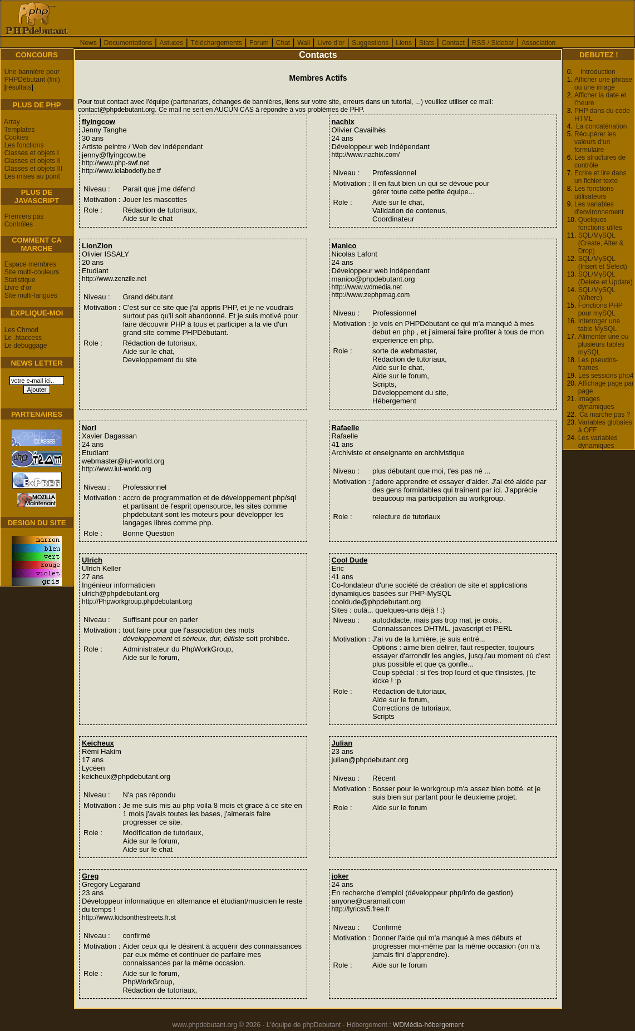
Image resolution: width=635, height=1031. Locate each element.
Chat (283, 43)
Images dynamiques (596, 403)
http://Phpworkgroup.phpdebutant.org (137, 601)
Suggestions (370, 43)
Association (538, 43)
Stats (426, 43)
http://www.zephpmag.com (371, 295)
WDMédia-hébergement (428, 1025)
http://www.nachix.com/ (366, 155)
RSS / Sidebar (493, 43)
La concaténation (601, 126)
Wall (303, 43)
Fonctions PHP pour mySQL (600, 309)
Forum (259, 43)
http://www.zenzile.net (114, 279)
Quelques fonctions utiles (600, 223)
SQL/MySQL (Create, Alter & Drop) (601, 243)
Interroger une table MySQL (599, 325)
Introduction (598, 72)
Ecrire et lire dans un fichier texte (600, 177)
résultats (18, 87)
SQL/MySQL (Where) (597, 294)
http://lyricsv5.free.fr (361, 909)
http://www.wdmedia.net (367, 287)
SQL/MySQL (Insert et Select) (602, 262)
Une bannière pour (32, 72)
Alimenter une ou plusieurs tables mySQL (603, 344)
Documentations (128, 43)
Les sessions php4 (605, 375)
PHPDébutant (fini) (32, 79)
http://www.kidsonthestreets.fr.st (129, 917)
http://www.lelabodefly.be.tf (121, 171)
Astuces (172, 43)
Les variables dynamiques (598, 442)
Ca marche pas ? (604, 414)
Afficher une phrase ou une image (603, 83)
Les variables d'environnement (598, 208)
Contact (452, 43)
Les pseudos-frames (598, 364)
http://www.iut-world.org (116, 469)
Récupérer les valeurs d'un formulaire (595, 142)
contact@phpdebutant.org (116, 110)
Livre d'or (330, 43)
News (88, 43)
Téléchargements (216, 43)
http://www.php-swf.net (115, 163)
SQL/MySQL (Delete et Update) (605, 278)
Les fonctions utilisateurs (594, 192)
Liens (404, 43)
